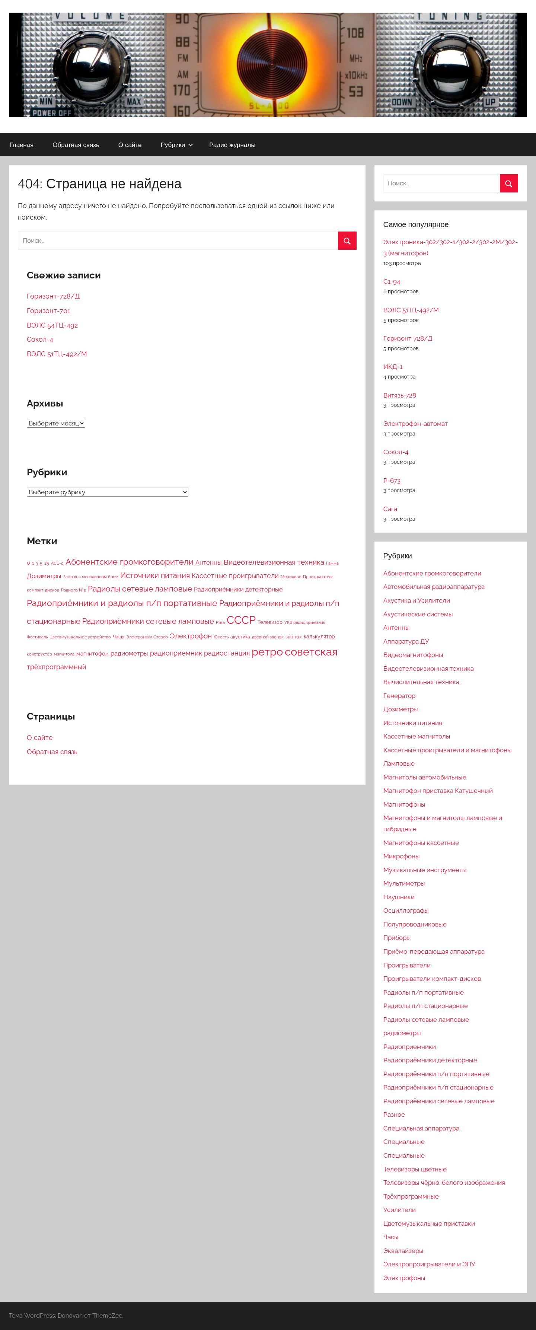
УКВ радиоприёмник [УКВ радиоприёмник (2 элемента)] (304, 622)
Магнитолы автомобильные (424, 777)
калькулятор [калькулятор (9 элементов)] (319, 637)
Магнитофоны (404, 804)
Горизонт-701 (48, 311)
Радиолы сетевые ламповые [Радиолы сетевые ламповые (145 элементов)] (140, 588)
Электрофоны (404, 1278)
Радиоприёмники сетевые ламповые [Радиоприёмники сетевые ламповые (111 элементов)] (148, 621)
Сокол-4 (40, 339)
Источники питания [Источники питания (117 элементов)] (155, 575)
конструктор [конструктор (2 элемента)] (39, 654)
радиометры (402, 1033)
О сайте (130, 145)
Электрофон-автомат (415, 423)
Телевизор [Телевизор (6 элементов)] (270, 622)
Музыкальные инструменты (425, 870)
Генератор (399, 695)
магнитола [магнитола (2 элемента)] (64, 654)
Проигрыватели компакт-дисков (432, 978)
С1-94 (391, 281)
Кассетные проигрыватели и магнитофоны (447, 750)
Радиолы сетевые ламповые (426, 1019)
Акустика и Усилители (416, 600)
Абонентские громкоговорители (432, 573)
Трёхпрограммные (411, 1196)
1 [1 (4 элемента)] (33, 563)
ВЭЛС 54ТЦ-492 (52, 325)
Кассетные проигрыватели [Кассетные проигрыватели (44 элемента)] (235, 576)
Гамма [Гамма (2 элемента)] (332, 563)
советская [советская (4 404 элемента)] (311, 651)
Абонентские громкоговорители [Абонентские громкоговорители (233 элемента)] (130, 562)
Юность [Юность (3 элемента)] (221, 637)
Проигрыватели (407, 965)
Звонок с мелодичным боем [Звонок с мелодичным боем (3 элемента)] (90, 576)
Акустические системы (418, 614)
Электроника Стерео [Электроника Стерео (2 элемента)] (147, 637)
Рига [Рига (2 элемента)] (220, 622)
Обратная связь (75, 145)
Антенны (396, 627)
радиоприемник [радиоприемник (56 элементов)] (176, 653)
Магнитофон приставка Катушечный (438, 790)
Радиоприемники (409, 1046)
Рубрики (176, 145)
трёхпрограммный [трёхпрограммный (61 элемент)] (56, 667)
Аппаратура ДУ (406, 641)
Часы (391, 1237)
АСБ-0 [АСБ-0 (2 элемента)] (57, 563)
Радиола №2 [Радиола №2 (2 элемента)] (73, 590)
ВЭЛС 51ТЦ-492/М (57, 354)
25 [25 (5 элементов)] (46, 563)
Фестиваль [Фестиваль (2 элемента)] (37, 637)
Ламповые (399, 763)
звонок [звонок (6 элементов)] (293, 637)
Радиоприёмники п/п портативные (436, 1074)
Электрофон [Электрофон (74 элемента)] (191, 636)
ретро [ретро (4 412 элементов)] (267, 651)
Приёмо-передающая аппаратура (434, 951)
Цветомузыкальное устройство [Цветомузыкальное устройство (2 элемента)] (80, 637)
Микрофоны (401, 856)
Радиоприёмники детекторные (430, 1060)
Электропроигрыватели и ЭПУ (429, 1264)
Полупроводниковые (415, 924)
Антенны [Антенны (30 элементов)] (208, 562)
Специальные (404, 1141)
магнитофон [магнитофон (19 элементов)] (92, 653)
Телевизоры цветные (415, 1169)
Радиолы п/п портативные (423, 992)
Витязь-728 (399, 395)
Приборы (397, 937)
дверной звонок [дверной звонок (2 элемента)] (268, 637)
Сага (390, 509)
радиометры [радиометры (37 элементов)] (129, 653)
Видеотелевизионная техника (428, 668)
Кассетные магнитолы (416, 736)
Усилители (399, 1209)
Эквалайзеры (403, 1250)
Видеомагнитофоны (413, 654)
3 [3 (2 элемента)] (37, 563)
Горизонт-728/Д (53, 296)
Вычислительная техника (421, 682)
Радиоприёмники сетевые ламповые (439, 1101)
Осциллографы (406, 910)
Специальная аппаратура (421, 1128)
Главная (22, 145)
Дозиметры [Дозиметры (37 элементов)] (44, 576)
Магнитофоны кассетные (421, 842)
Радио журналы (232, 145)
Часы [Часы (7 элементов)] (118, 637)
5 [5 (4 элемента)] (41, 563)
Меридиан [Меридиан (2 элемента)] (291, 576)
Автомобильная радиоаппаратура (434, 586)
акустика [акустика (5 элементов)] (240, 637)
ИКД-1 (392, 366)
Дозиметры (400, 709)
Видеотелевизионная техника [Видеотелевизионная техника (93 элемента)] (274, 562)
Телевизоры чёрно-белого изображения (444, 1182)
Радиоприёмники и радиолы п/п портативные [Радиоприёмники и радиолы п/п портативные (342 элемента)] (122, 603)
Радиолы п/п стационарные (425, 1006)
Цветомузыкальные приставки (429, 1223)
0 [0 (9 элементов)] (28, 563)
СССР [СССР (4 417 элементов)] (241, 619)
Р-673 (392, 480)
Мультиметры (404, 883)
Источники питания (412, 723)
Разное (394, 1114)
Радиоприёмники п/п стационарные (438, 1087)
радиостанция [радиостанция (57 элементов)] (227, 653)
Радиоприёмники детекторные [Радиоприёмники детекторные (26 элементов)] (238, 589)
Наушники (399, 897)
